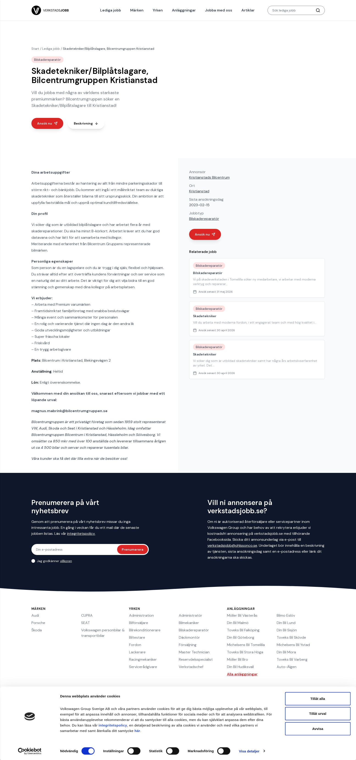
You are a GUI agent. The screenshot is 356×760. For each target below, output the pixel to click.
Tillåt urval (317, 714)
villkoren (66, 561)
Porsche (38, 622)
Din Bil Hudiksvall (240, 666)
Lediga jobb (110, 10)
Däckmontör (189, 637)
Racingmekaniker (143, 659)
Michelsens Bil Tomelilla (246, 644)
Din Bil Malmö (237, 622)
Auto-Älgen (286, 666)
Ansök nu (47, 123)
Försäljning (187, 644)
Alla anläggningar (242, 674)
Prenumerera (132, 549)
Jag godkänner (54, 561)
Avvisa (317, 728)
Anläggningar (184, 10)
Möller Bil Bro (237, 659)
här (137, 730)
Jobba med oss (218, 10)
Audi (35, 615)
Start (35, 49)
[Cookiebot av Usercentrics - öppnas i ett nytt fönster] (30, 751)
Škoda (36, 630)
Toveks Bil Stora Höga (245, 652)
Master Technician (194, 652)
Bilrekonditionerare (144, 630)
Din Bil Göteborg (240, 637)
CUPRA (87, 615)
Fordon (135, 644)
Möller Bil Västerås (242, 615)
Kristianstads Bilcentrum (209, 177)
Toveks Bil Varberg (292, 659)
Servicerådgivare (143, 666)
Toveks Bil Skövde (291, 637)
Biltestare (137, 637)
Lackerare (137, 652)
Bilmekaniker (189, 622)
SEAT (85, 622)
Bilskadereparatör (204, 218)
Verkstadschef (191, 666)
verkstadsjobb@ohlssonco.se (232, 545)
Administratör (190, 615)
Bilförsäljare (138, 622)
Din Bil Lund (286, 622)
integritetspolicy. (81, 533)
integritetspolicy (113, 725)
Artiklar (248, 10)
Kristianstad (199, 191)
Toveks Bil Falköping (243, 630)
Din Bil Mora (286, 652)
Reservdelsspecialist (196, 659)
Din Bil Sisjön (287, 630)
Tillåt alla (317, 698)
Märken (137, 10)
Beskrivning (86, 123)
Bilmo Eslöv (286, 615)
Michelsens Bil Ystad (293, 644)
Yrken (158, 10)
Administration (141, 615)
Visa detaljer (249, 751)
